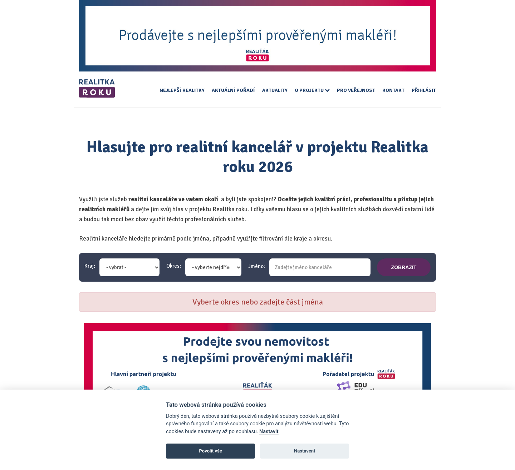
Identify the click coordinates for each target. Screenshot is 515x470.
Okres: (173, 266)
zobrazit (404, 267)
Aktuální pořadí (233, 90)
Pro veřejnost (356, 90)
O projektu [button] (312, 90)
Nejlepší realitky (182, 90)
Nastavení (304, 451)
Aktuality (275, 90)
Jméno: (256, 266)
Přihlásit (424, 90)
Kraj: (89, 266)
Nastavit (269, 432)
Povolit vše (210, 451)
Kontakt (393, 90)
